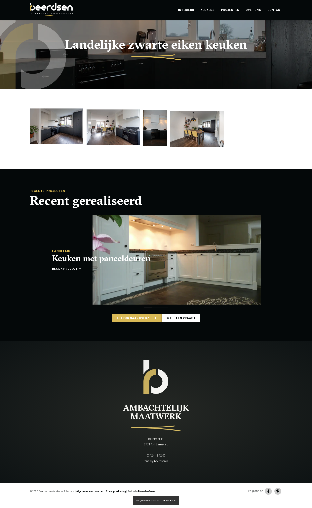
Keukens (207, 10)
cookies (154, 500)
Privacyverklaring (116, 499)
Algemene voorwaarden (90, 499)
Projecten (230, 10)
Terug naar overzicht (136, 326)
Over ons (253, 10)
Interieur (186, 10)
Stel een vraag (181, 326)
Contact (274, 10)
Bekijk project (66, 277)
